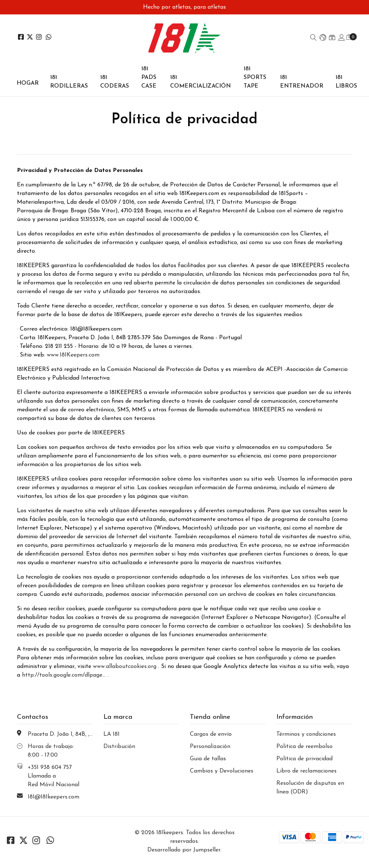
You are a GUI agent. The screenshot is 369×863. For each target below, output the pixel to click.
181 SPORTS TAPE (255, 77)
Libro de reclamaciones (306, 771)
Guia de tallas (208, 759)
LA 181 (111, 734)
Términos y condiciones (306, 734)
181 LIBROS (346, 82)
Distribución (119, 746)
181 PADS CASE (148, 77)
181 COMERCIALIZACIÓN (200, 82)
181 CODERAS (114, 82)
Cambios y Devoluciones (221, 771)
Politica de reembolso (304, 746)
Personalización (210, 746)
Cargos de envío (211, 734)
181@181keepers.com (53, 797)
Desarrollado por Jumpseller (183, 850)
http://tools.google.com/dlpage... (64, 675)
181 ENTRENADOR (301, 82)
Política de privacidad (304, 759)
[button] (323, 38)
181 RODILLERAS (69, 82)
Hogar (28, 83)
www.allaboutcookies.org (124, 666)
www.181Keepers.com (73, 355)
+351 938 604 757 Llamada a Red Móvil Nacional (53, 776)
